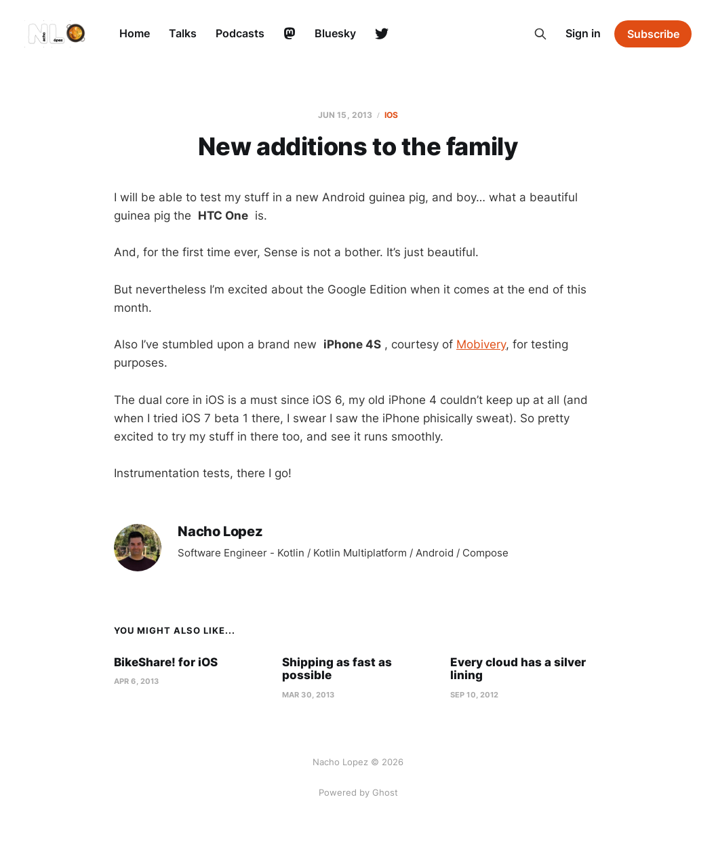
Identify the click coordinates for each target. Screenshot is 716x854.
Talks (183, 33)
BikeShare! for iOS (166, 662)
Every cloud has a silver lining (518, 669)
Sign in (583, 33)
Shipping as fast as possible (337, 669)
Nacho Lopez (220, 532)
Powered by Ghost (358, 792)
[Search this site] (540, 34)
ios (391, 115)
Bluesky (335, 33)
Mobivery (481, 344)
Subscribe (653, 34)
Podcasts (240, 33)
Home (134, 33)
